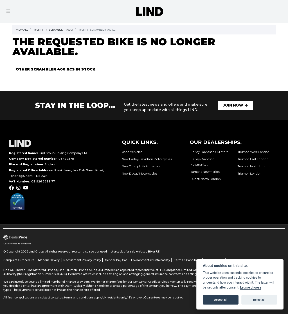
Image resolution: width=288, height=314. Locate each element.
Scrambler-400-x (61, 29)
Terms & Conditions (187, 260)
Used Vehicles (132, 152)
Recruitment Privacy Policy (82, 260)
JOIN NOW (233, 105)
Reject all (259, 299)
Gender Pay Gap (116, 260)
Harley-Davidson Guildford (210, 152)
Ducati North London (206, 179)
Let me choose (250, 287)
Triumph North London (254, 166)
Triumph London (249, 173)
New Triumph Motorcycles (141, 166)
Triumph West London (254, 152)
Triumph (38, 29)
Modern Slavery (49, 260)
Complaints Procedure (18, 260)
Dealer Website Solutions (17, 243)
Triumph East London (253, 159)
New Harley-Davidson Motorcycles (147, 159)
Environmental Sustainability (150, 260)
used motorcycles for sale (117, 251)
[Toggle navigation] (8, 11)
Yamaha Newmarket (205, 171)
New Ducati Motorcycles (139, 173)
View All (22, 29)
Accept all (220, 299)
